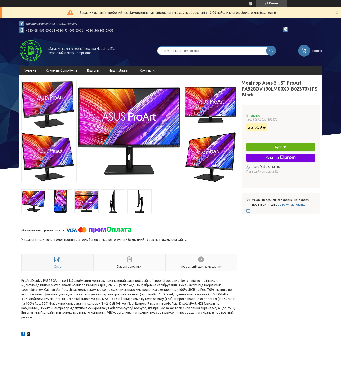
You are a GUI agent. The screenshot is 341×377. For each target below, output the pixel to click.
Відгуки (93, 70)
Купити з (281, 157)
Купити (280, 147)
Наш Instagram (119, 70)
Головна (30, 70)
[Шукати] (271, 51)
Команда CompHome (61, 70)
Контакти (147, 70)
